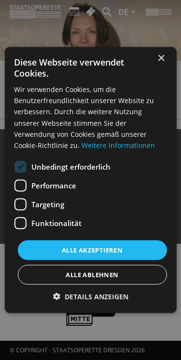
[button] (90, 296)
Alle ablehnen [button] (92, 274)
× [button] (161, 58)
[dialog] (90, 180)
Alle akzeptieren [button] (92, 249)
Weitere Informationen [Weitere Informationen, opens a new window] (118, 144)
